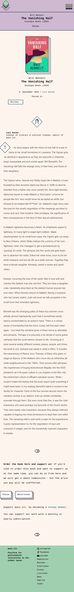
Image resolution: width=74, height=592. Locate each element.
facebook (44, 552)
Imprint (41, 580)
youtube (44, 556)
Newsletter (43, 559)
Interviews (43, 566)
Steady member (57, 507)
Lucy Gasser (48, 92)
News (39, 577)
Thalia (5, 494)
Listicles (42, 573)
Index (40, 584)
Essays (40, 570)
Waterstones (23, 494)
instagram (45, 549)
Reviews (35, 26)
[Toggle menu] (37, 6)
